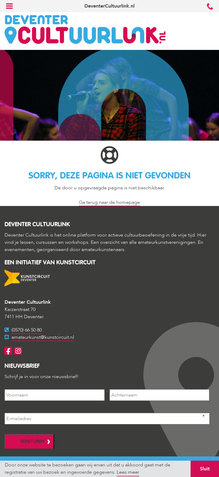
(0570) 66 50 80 (26, 330)
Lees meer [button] (128, 472)
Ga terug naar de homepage (109, 202)
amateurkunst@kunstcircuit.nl (42, 337)
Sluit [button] (205, 469)
